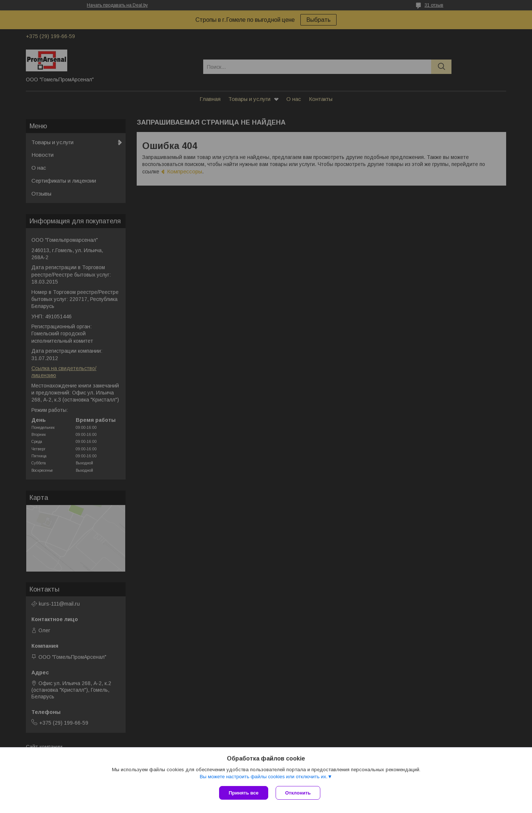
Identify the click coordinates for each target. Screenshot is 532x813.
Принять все (244, 793)
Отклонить (298, 793)
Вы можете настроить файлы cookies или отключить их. (263, 776)
